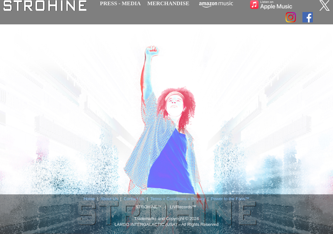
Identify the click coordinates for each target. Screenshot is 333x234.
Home (89, 198)
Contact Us (134, 198)
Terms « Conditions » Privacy (177, 198)
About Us (109, 198)
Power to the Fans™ (230, 198)
